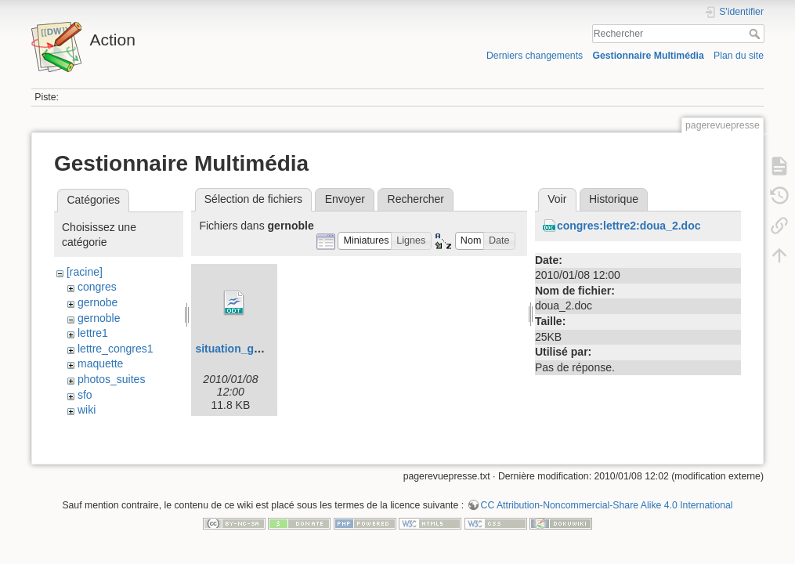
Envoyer (345, 199)
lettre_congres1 (116, 348)
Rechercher (756, 33)
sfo (85, 395)
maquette (100, 363)
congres (97, 286)
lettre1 (93, 333)
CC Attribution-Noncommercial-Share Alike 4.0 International (607, 512)
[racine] (85, 272)
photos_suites (111, 379)
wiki (87, 409)
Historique (613, 199)
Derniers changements (534, 55)
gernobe (97, 302)
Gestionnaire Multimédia (647, 55)
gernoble (99, 318)
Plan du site (739, 55)
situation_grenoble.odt (254, 348)
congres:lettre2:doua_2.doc (629, 225)
